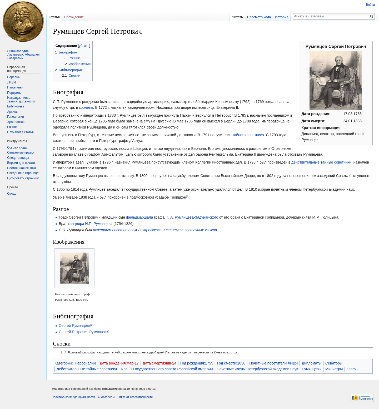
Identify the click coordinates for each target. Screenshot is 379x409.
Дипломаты (311, 363)
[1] (187, 196)
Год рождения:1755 (196, 363)
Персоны (13, 77)
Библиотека (15, 106)
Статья (54, 17)
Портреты (14, 93)
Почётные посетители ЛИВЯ (273, 363)
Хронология (15, 122)
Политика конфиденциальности (73, 396)
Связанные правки (20, 152)
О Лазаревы (106, 396)
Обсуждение (74, 17)
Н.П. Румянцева (99, 223)
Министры (334, 369)
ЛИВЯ (11, 82)
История (281, 17)
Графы (352, 369)
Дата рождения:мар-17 (119, 363)
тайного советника (248, 135)
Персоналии (85, 363)
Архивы (12, 112)
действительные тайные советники (321, 162)
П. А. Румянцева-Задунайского (192, 217)
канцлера (76, 223)
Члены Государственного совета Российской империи (167, 369)
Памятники (15, 87)
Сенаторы (333, 363)
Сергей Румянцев (74, 325)
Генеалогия (15, 117)
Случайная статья (20, 132)
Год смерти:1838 (231, 363)
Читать (237, 17)
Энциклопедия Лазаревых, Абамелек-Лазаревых (23, 54)
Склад (11, 193)
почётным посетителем (115, 230)
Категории (63, 363)
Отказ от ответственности (135, 396)
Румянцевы (311, 369)
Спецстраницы (18, 158)
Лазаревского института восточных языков (177, 230)
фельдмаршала (139, 217)
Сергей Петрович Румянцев (82, 332)
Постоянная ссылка (21, 168)
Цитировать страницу (23, 178)
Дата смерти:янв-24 (159, 363)
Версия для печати (21, 163)
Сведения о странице (23, 173)
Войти (370, 5)
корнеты (86, 107)
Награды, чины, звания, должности (21, 99)
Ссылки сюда (17, 147)
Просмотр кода (259, 17)
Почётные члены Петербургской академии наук (257, 369)
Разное (12, 127)
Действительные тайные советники (87, 369)
